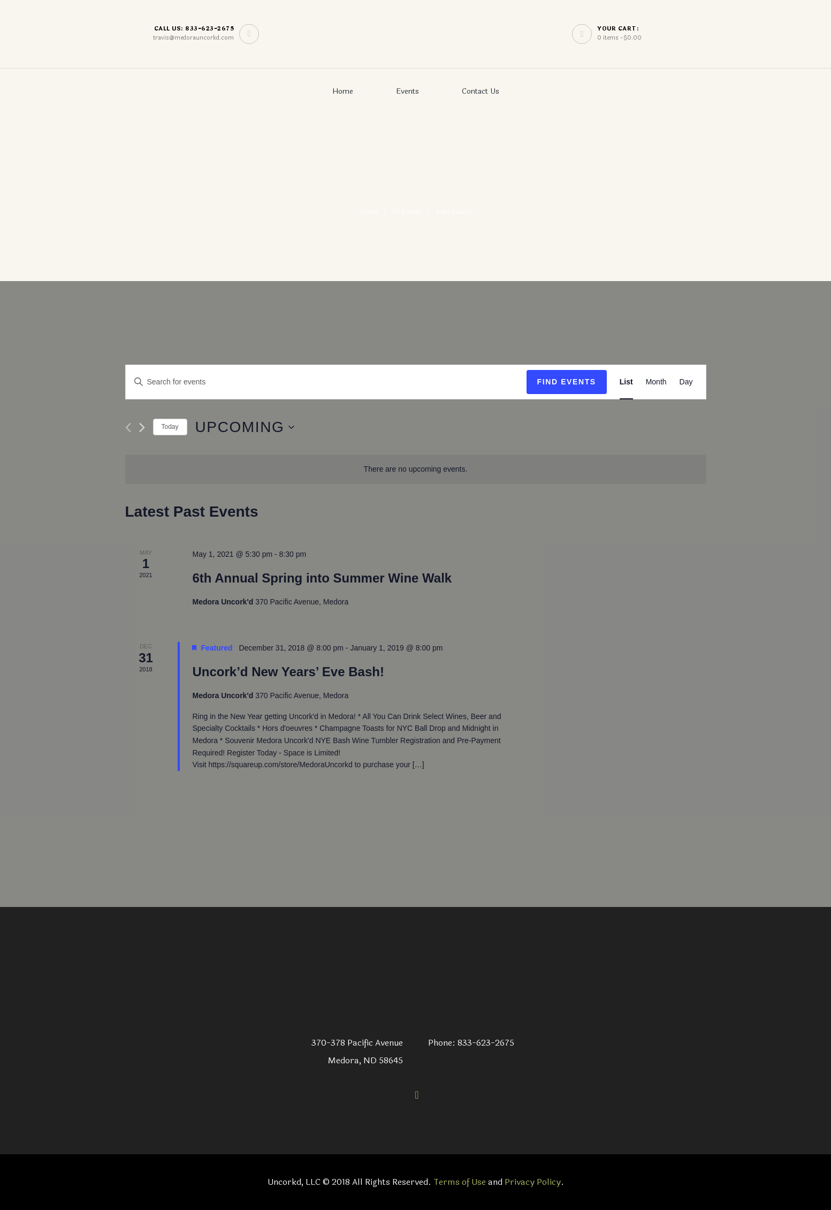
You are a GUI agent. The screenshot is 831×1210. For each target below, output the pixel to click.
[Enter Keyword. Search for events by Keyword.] (326, 382)
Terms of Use (459, 1182)
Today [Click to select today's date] (170, 426)
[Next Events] (142, 427)
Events (407, 91)
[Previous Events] (128, 427)
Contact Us (480, 91)
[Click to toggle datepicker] (245, 427)
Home (342, 91)
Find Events (566, 381)
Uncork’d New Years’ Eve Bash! (288, 671)
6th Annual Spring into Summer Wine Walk (322, 578)
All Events (406, 212)
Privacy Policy (533, 1182)
